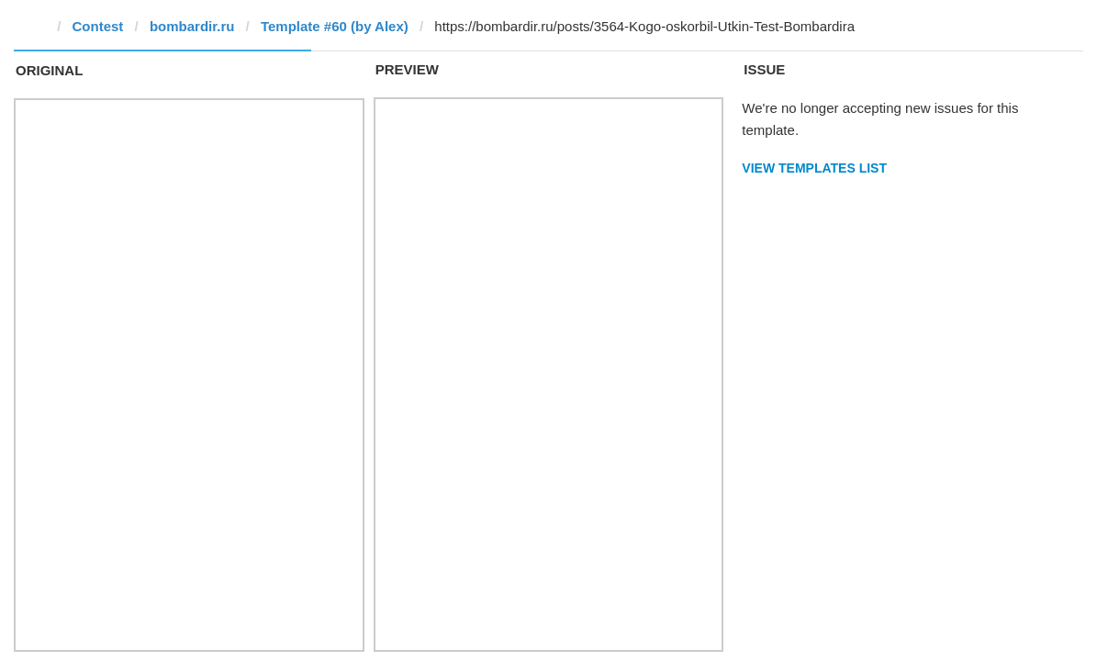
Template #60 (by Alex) (335, 26)
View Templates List (814, 168)
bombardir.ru (192, 26)
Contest (98, 26)
